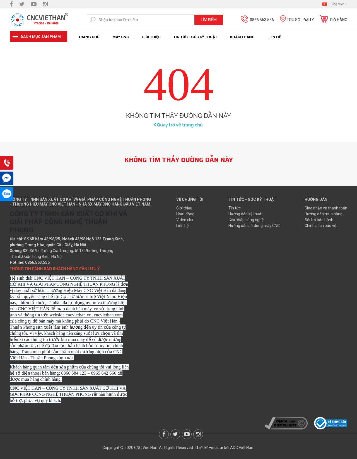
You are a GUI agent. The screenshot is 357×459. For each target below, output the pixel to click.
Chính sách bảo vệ (320, 225)
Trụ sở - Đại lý (300, 20)
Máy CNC (120, 37)
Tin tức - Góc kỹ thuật (195, 37)
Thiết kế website (209, 447)
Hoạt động (185, 214)
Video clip (184, 220)
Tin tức (234, 208)
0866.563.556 (262, 20)
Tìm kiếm (209, 19)
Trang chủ (89, 37)
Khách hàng (242, 37)
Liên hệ (274, 37)
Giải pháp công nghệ (246, 220)
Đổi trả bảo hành (319, 220)
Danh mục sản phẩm (41, 37)
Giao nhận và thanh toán (326, 208)
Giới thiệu (151, 37)
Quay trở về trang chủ (178, 125)
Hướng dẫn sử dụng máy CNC (254, 225)
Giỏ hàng (338, 20)
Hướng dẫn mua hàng (323, 214)
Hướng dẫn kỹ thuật (245, 214)
